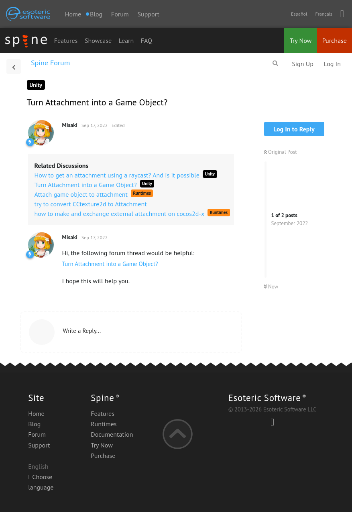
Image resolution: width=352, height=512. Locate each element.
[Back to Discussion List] (13, 66)
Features (66, 40)
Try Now (301, 40)
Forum (120, 14)
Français (323, 14)
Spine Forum (50, 62)
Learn (126, 40)
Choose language (40, 482)
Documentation (112, 434)
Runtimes (103, 424)
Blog (34, 424)
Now (271, 286)
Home (73, 14)
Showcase (98, 40)
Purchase (334, 40)
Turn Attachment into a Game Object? (110, 264)
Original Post (280, 152)
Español (299, 14)
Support (148, 14)
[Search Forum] (275, 63)
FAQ (146, 40)
